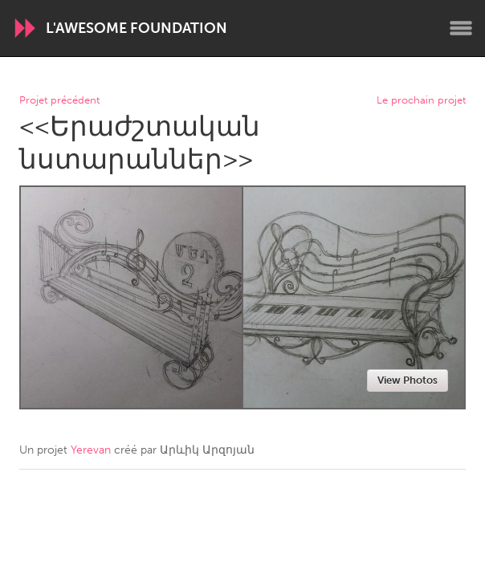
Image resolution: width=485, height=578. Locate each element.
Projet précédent (59, 101)
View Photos (407, 380)
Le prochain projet (421, 101)
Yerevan (91, 450)
